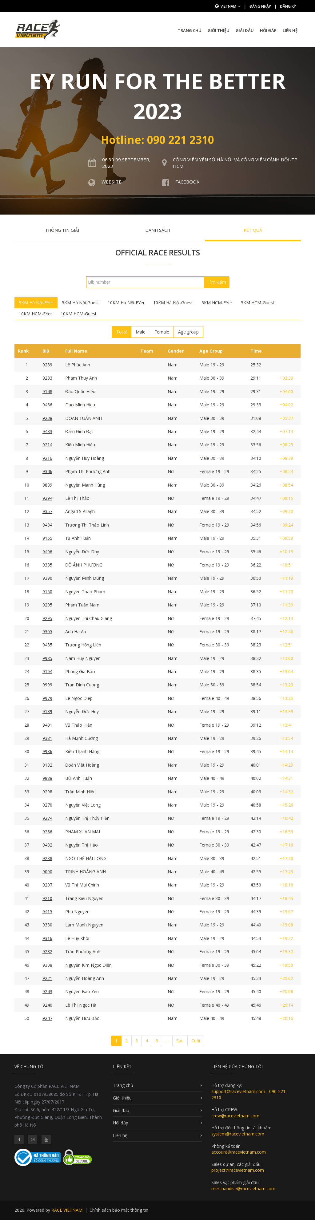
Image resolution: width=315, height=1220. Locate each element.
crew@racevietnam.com (235, 1116)
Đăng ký (288, 6)
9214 (47, 445)
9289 (47, 365)
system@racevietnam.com (237, 1134)
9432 (47, 845)
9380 (47, 925)
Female (161, 332)
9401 (47, 725)
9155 (47, 538)
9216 (47, 458)
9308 (47, 965)
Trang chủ (189, 30)
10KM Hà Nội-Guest (173, 303)
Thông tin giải (62, 230)
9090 (47, 872)
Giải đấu (245, 30)
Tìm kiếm (217, 282)
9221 (47, 978)
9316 (47, 938)
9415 (47, 911)
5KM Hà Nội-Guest (80, 303)
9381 (47, 738)
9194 (47, 671)
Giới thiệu (218, 30)
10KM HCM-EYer (35, 314)
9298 (47, 792)
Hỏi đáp (268, 30)
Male (141, 332)
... (167, 1041)
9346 (47, 471)
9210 (47, 898)
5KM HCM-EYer (216, 303)
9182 (47, 765)
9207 (47, 885)
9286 (47, 832)
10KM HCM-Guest (79, 314)
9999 (47, 685)
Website (112, 182)
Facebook (187, 182)
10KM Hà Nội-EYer (126, 303)
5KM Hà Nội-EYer (36, 303)
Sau (180, 1041)
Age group (188, 332)
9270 (47, 805)
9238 (47, 418)
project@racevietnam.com (237, 1170)
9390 (47, 578)
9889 (47, 485)
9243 (47, 991)
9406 (47, 552)
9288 (47, 858)
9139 (47, 711)
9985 (47, 658)
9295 (47, 618)
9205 (47, 605)
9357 (47, 511)
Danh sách (157, 230)
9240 (47, 1005)
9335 (47, 565)
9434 (47, 525)
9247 (47, 1018)
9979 (47, 698)
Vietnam (231, 6)
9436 (47, 405)
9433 (47, 431)
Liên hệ (290, 30)
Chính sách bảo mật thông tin (119, 1210)
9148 (47, 391)
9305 (47, 631)
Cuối (195, 1041)
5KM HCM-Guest (257, 303)
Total (121, 332)
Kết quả (253, 230)
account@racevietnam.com (238, 1152)
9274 (47, 818)
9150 (47, 591)
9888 (47, 778)
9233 (47, 378)
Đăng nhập (260, 6)
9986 (47, 751)
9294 (47, 498)
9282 (47, 951)
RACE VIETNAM (66, 1210)
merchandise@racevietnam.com (243, 1188)
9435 (47, 645)
